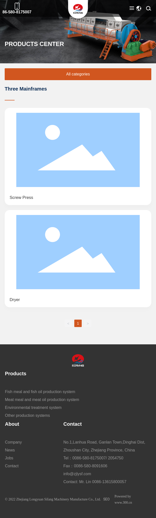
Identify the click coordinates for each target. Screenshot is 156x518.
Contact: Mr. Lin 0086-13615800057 (94, 482)
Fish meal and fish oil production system (40, 392)
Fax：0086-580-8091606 (85, 466)
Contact (12, 466)
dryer (15, 299)
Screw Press (21, 197)
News (10, 450)
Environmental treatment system (33, 407)
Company (13, 442)
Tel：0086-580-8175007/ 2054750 (93, 458)
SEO (106, 499)
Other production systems (27, 415)
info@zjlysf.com (77, 474)
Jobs (9, 458)
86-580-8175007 (16, 12)
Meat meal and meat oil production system (42, 400)
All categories (78, 74)
